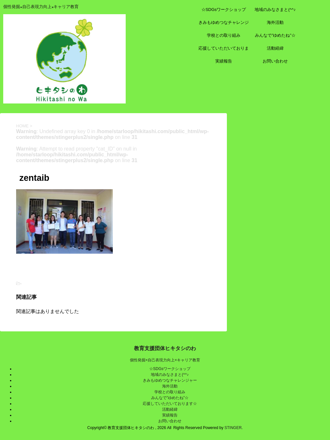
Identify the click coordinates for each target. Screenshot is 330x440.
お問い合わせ (275, 61)
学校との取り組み (223, 35)
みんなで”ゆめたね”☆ (275, 35)
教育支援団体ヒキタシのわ (165, 348)
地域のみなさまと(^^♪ (275, 9)
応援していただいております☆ (224, 50)
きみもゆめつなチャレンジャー (224, 24)
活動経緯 (275, 48)
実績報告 (223, 61)
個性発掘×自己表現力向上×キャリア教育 (165, 360)
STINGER (232, 427)
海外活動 (275, 22)
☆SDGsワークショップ (223, 9)
